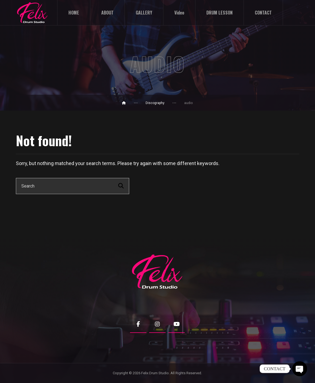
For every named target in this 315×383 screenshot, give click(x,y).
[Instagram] (157, 324)
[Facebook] (138, 324)
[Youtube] (176, 324)
